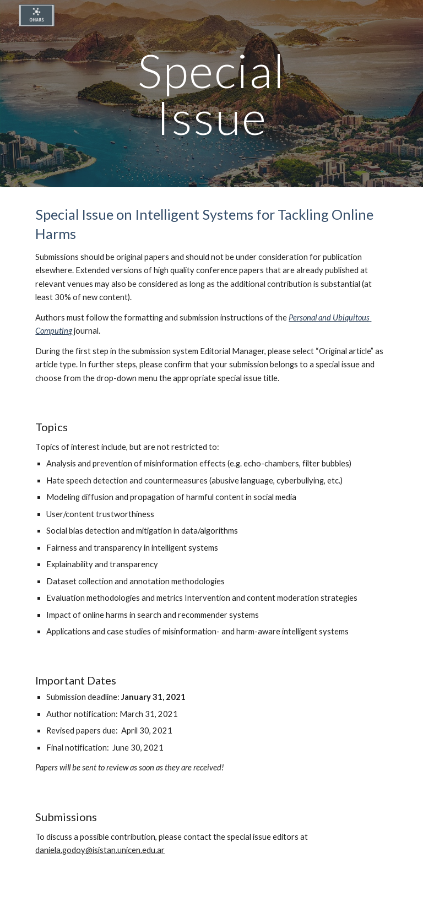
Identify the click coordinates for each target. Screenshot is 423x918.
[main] (211, 93)
